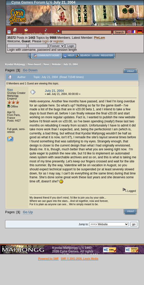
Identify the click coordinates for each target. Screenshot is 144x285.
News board (34, 64)
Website (56, 64)
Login (95, 55)
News (46, 64)
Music (49, 32)
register (58, 41)
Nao (10, 90)
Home (18, 32)
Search (85, 55)
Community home (48, 55)
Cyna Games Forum (28, 2)
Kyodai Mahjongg (15, 64)
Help (71, 55)
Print (130, 71)
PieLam (99, 38)
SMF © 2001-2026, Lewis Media (79, 258)
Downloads (33, 32)
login (45, 41)
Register (107, 55)
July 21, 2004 (70, 64)
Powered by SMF (48, 258)
